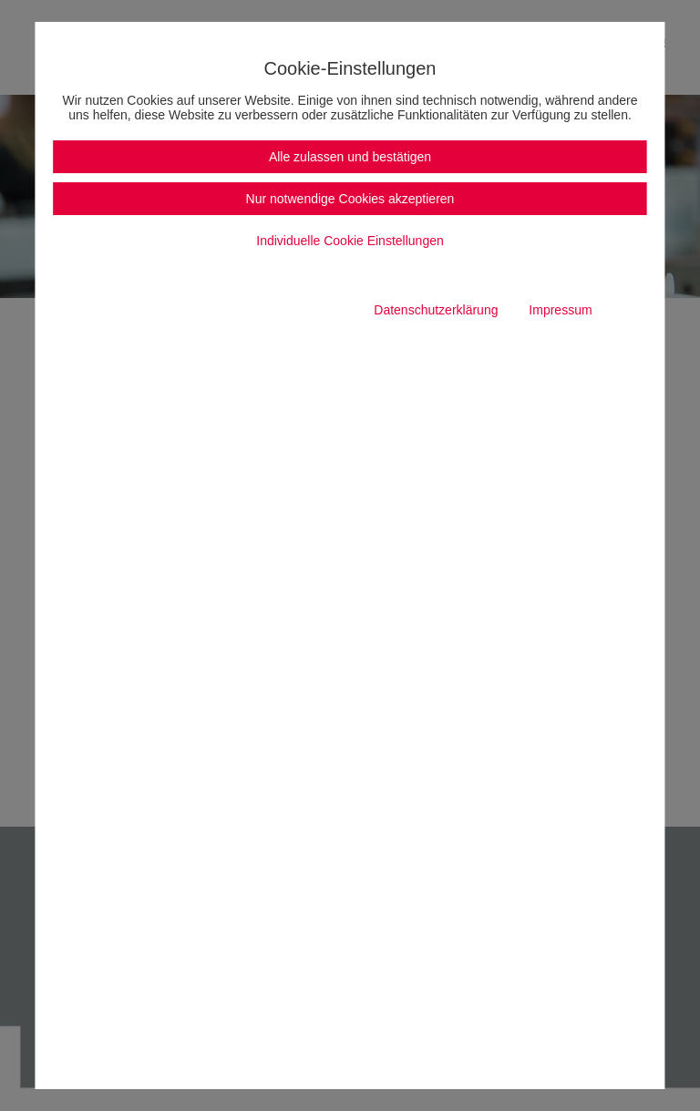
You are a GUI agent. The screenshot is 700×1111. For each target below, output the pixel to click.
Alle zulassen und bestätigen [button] (350, 156)
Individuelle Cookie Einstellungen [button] (349, 240)
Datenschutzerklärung (436, 310)
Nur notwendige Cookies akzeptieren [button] (350, 198)
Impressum (560, 310)
